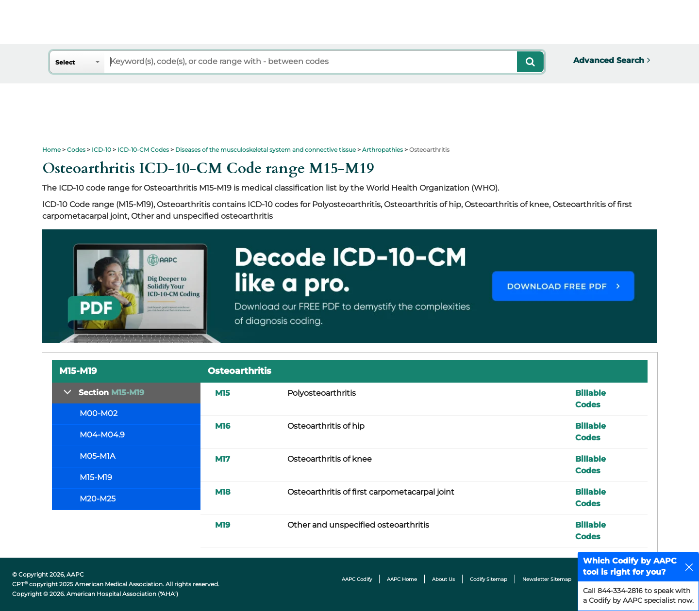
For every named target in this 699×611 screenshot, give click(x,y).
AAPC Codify (357, 579)
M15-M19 (96, 477)
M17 (222, 459)
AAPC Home (402, 579)
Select (65, 62)
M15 (222, 393)
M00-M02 (98, 413)
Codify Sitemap (488, 579)
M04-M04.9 (102, 434)
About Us (443, 579)
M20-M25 (98, 498)
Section (111, 392)
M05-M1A (97, 456)
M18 (223, 492)
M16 (222, 426)
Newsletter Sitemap (546, 579)
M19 (222, 525)
